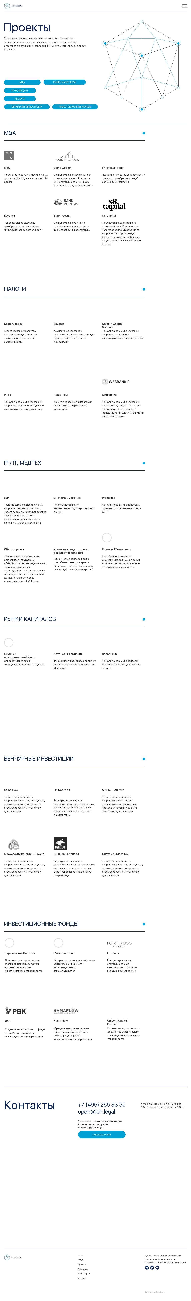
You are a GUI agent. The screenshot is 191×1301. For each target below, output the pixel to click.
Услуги (81, 1260)
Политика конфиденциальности (160, 1259)
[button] (102, 1134)
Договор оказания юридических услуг (163, 1255)
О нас (80, 1255)
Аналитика (83, 1269)
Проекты (82, 1264)
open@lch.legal (96, 1111)
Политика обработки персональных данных (166, 1262)
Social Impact (84, 1273)
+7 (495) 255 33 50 (102, 1104)
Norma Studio (159, 1292)
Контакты (82, 1278)
